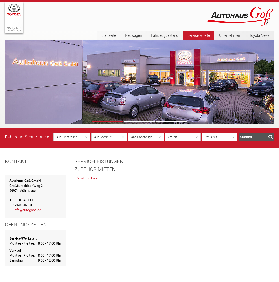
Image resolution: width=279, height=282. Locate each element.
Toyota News (259, 35)
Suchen (256, 136)
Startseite (108, 35)
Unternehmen (229, 35)
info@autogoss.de (27, 210)
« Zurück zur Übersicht (88, 178)
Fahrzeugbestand (164, 35)
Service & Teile (198, 35)
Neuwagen (133, 35)
